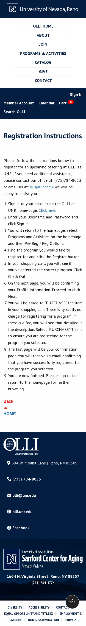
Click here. (47, 210)
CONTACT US (64, 607)
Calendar (46, 103)
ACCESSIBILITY (39, 607)
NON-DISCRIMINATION (43, 620)
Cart (66, 103)
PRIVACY (71, 620)
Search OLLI (14, 111)
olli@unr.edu (41, 187)
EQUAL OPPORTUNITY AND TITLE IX (28, 614)
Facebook (18, 527)
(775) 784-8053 (24, 479)
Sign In (76, 94)
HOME (9, 413)
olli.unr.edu (20, 511)
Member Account (18, 103)
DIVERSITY (15, 607)
